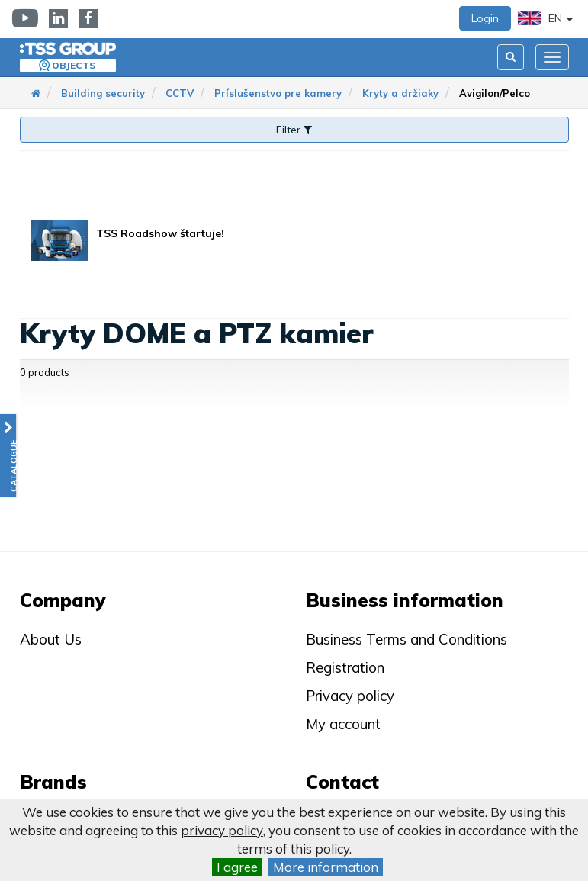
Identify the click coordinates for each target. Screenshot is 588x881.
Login (485, 18)
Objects (73, 65)
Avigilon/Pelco (494, 93)
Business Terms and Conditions (406, 639)
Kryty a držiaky (400, 93)
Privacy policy (350, 695)
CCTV (179, 93)
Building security (103, 93)
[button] (8, 455)
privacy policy (222, 830)
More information (325, 867)
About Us (51, 639)
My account (343, 724)
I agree (237, 867)
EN (545, 18)
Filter (294, 130)
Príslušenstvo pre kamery (278, 93)
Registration (345, 667)
